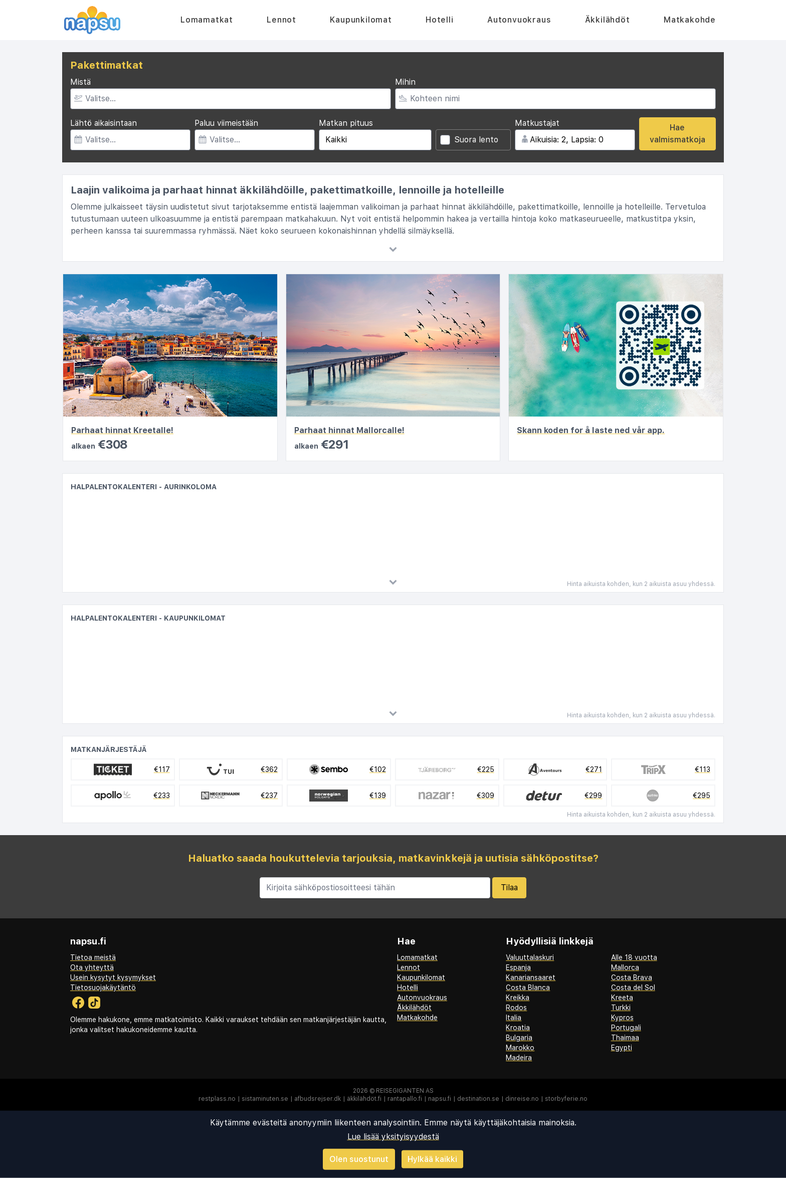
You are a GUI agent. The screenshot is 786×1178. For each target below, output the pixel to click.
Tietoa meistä (93, 957)
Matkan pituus (346, 123)
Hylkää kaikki (432, 1158)
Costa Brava (631, 977)
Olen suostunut (358, 1159)
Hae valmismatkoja (677, 133)
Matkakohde (690, 20)
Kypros (622, 1018)
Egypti (621, 1048)
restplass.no (217, 1098)
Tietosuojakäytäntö (103, 988)
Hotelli (440, 20)
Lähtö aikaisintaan (103, 123)
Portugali (626, 1028)
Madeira (519, 1058)
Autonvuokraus (519, 20)
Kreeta (622, 998)
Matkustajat (537, 123)
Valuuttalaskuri (530, 957)
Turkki (621, 1008)
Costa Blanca (528, 988)
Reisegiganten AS (405, 1090)
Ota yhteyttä (92, 967)
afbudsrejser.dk (317, 1098)
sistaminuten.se (265, 1098)
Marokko (520, 1048)
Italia (513, 1018)
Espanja (518, 967)
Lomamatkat (206, 20)
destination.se (478, 1098)
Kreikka (517, 998)
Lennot (281, 20)
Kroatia (518, 1028)
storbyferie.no (566, 1098)
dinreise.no (522, 1098)
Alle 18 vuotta (634, 957)
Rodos (516, 1008)
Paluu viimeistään (226, 123)
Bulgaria (519, 1038)
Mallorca (625, 967)
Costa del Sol (633, 988)
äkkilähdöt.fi (364, 1098)
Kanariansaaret (530, 977)
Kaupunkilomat (360, 20)
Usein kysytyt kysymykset (113, 977)
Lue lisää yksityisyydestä (393, 1136)
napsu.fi (439, 1098)
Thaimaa (625, 1038)
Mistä (80, 82)
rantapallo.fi (404, 1098)
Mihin (405, 82)
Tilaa (509, 887)
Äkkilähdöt (607, 20)
